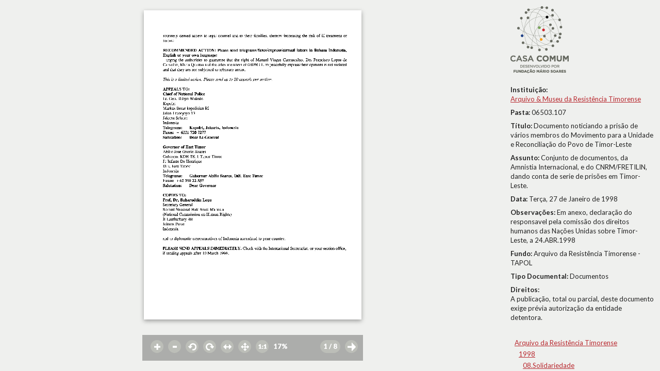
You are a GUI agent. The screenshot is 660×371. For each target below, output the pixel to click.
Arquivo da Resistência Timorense (566, 343)
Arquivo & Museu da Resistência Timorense (575, 99)
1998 (527, 354)
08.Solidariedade (548, 365)
